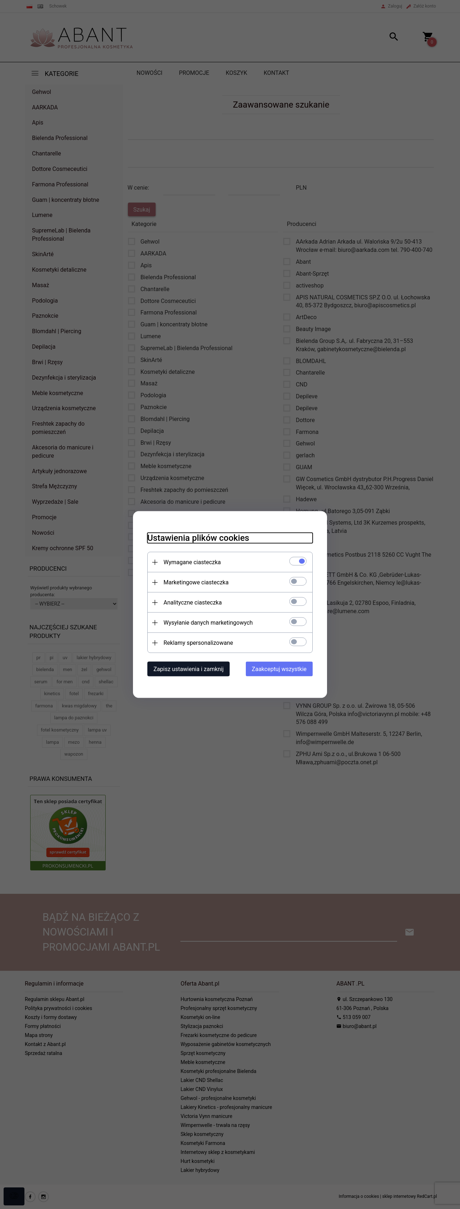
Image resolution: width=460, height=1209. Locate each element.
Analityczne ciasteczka (193, 602)
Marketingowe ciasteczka (196, 582)
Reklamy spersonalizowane (198, 642)
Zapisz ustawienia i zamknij (188, 669)
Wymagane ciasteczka (192, 562)
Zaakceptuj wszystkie (279, 669)
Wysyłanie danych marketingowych (208, 622)
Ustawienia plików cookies (198, 538)
